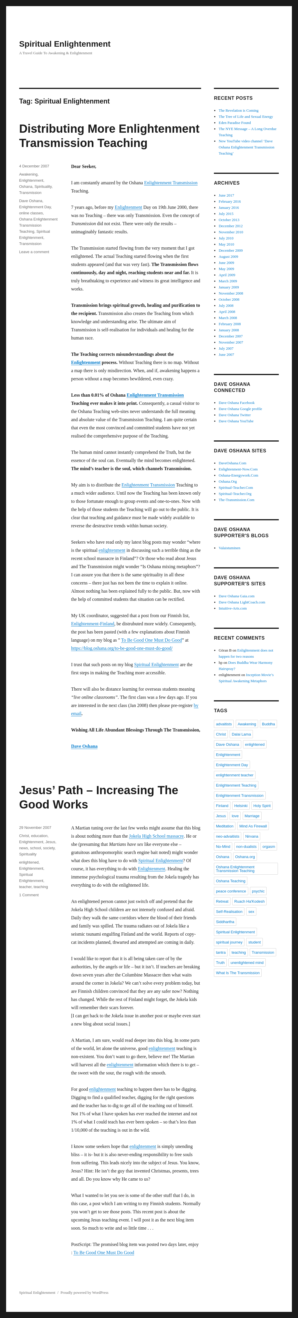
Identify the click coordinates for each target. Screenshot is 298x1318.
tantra (221, 952)
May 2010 (226, 244)
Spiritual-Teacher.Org (235, 493)
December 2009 (231, 250)
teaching (41, 887)
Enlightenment (128, 207)
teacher (25, 887)
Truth (220, 962)
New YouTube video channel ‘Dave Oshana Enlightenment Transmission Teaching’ (246, 147)
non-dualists (246, 846)
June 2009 (226, 262)
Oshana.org (245, 857)
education (39, 836)
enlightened (29, 862)
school (35, 848)
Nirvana (251, 836)
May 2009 (226, 269)
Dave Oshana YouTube (236, 421)
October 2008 (229, 299)
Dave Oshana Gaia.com (236, 596)
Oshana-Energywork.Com (238, 475)
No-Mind (223, 846)
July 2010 (226, 238)
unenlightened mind (246, 962)
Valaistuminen (229, 548)
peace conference (231, 891)
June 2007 (226, 354)
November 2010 (231, 232)
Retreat (222, 901)
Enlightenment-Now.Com (238, 469)
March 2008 (228, 318)
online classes (31, 213)
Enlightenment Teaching (236, 785)
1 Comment (29, 895)
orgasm (268, 846)
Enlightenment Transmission (171, 182)
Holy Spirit (262, 806)
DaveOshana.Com (232, 463)
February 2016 (230, 201)
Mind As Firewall (253, 826)
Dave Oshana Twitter (235, 415)
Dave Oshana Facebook (236, 402)
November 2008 (231, 293)
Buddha (268, 724)
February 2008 (230, 324)
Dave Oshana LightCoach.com (242, 602)
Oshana (26, 186)
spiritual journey (229, 942)
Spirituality (43, 186)
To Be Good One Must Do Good (151, 640)
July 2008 (226, 305)
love (235, 816)
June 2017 (226, 195)
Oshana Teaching (230, 881)
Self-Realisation (229, 911)
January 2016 (229, 207)
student (254, 942)
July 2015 (226, 213)
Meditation (224, 826)
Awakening (28, 174)
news (23, 848)
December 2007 (231, 336)
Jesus (50, 842)
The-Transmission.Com (236, 500)
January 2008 (229, 330)
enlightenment (112, 550)
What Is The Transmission (238, 973)
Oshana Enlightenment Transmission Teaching (38, 225)
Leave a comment (34, 252)
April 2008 (227, 311)
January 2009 (229, 287)
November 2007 (231, 342)
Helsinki (241, 806)
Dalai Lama (241, 734)
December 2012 (231, 226)
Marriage (252, 816)
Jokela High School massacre (156, 836)
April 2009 (227, 275)
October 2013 (229, 220)
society (49, 848)
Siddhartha (225, 922)
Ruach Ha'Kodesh (249, 901)
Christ (24, 836)
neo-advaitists (227, 836)
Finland (222, 806)
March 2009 (228, 281)
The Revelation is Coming (238, 110)
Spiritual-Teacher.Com (236, 487)
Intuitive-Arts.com (232, 608)
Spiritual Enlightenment (65, 43)
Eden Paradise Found (235, 122)
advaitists (224, 724)
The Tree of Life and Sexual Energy (246, 116)
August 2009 (228, 256)
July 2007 (226, 348)
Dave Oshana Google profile (240, 409)
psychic (258, 891)
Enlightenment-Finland (92, 623)
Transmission (30, 192)
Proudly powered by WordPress (84, 1292)
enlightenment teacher (234, 775)
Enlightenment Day (35, 207)
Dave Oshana (84, 746)
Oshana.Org (228, 481)
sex (251, 911)
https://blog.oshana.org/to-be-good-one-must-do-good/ (122, 648)
